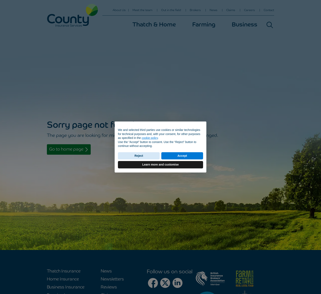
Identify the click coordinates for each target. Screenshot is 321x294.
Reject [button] (139, 155)
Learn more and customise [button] (160, 164)
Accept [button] (182, 155)
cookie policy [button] (150, 138)
